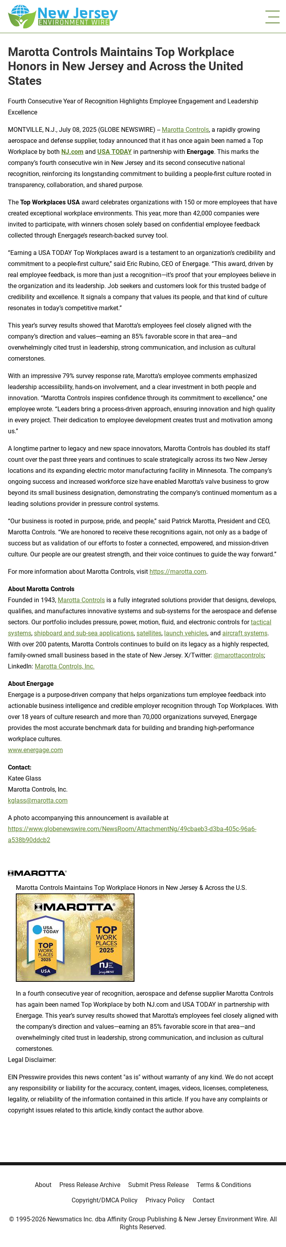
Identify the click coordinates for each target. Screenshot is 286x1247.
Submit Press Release (158, 1185)
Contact (203, 1200)
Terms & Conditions (224, 1185)
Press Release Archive (89, 1185)
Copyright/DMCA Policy (105, 1200)
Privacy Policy (165, 1200)
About (43, 1185)
